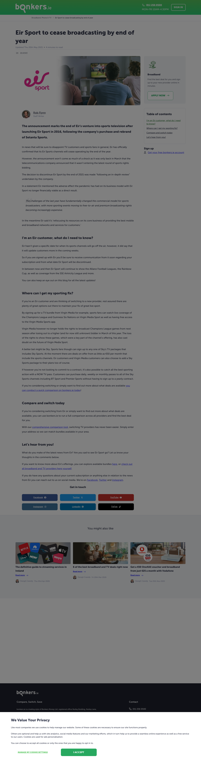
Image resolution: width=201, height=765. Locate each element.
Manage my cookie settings (33, 752)
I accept (78, 752)
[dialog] (100, 382)
